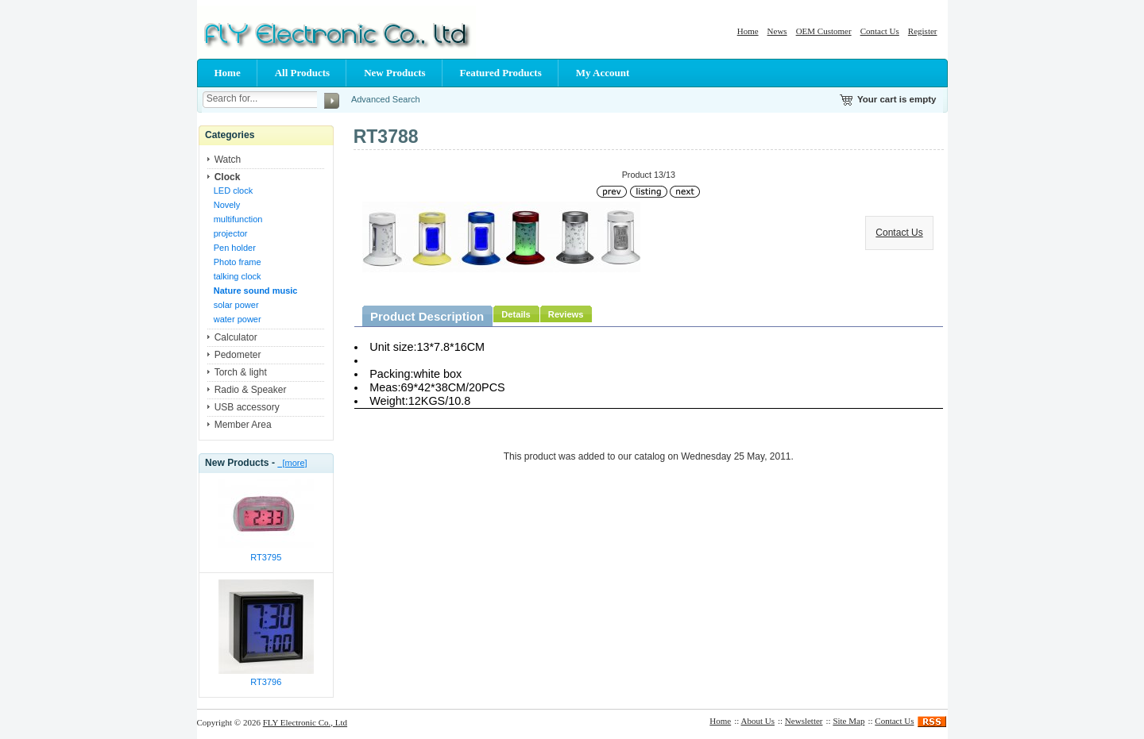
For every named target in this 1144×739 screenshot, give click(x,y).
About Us (758, 721)
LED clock (233, 190)
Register (922, 31)
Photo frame (237, 262)
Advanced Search (385, 99)
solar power (236, 305)
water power (237, 319)
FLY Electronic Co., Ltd (305, 722)
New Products (394, 73)
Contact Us (879, 31)
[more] (292, 463)
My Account (603, 73)
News (777, 31)
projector (231, 233)
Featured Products (501, 73)
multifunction (238, 219)
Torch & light (240, 372)
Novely (227, 205)
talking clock (237, 276)
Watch (228, 159)
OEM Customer (824, 31)
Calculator (235, 337)
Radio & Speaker (250, 389)
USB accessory (247, 407)
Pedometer (237, 354)
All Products (302, 73)
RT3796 (265, 682)
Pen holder (235, 247)
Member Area (243, 424)
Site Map (848, 721)
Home (748, 31)
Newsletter (804, 721)
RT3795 (265, 557)
